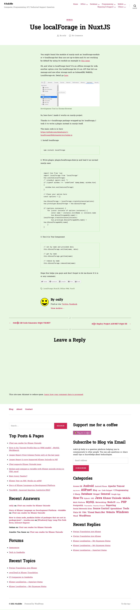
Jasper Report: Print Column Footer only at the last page (34, 455)
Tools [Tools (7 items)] (126, 509)
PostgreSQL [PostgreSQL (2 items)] (78, 506)
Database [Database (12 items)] (86, 494)
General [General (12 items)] (105, 494)
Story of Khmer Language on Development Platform (32, 486)
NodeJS (70, 21)
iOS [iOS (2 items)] (92, 499)
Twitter (65, 305)
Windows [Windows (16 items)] (122, 513)
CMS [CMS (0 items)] (99, 491)
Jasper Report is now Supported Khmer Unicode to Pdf (33, 460)
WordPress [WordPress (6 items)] (85, 516)
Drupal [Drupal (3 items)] (96, 494)
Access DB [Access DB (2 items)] (77, 487)
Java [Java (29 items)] (98, 498)
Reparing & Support (105, 7)
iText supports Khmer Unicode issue (25, 465)
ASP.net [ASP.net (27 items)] (86, 490)
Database (93, 4)
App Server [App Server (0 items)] (76, 491)
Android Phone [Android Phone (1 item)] (101, 487)
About (21, 410)
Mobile (120, 4)
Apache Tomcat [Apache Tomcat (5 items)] (116, 486)
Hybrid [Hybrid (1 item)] (87, 499)
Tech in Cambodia (17, 553)
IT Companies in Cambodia (21, 578)
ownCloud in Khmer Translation (23, 573)
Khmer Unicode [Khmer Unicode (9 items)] (112, 498)
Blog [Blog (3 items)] (95, 490)
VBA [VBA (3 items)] (84, 513)
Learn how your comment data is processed (63, 395)
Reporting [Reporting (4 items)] (111, 506)
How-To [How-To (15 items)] (78, 499)
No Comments (77, 36)
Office (83, 4)
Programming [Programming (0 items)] (88, 506)
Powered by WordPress (34, 604)
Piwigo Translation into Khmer (23, 568)
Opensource (14, 548)
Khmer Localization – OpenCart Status (26, 582)
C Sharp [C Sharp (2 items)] (76, 495)
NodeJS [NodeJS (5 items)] (111, 502)
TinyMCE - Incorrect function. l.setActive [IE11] (29, 490)
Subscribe (81, 468)
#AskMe (9, 4)
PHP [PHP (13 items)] (124, 503)
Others (120, 7)
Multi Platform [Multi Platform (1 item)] (79, 503)
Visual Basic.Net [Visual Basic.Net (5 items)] (96, 512)
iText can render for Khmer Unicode (25, 443)
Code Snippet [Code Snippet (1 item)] (107, 491)
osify (64, 36)
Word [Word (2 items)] (75, 516)
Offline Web (64, 289)
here (66, 76)
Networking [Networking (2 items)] (100, 503)
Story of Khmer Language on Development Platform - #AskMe (37, 511)
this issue (85, 61)
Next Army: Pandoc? (18, 476)
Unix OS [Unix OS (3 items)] (77, 513)
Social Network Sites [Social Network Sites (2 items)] (82, 509)
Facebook (73, 305)
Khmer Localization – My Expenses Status (27, 587)
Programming (107, 4)
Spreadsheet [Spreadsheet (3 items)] (116, 509)
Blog (11, 410)
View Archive (58, 309)
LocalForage (48, 289)
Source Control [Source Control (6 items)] (101, 509)
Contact (32, 410)
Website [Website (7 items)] (110, 513)
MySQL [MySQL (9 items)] (90, 502)
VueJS (72, 289)
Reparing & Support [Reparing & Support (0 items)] (99, 506)
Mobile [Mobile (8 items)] (126, 498)
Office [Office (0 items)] (118, 503)
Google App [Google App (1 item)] (115, 495)
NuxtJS (56, 289)
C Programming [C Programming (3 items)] (120, 490)
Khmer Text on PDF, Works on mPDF (25, 481)
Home (75, 4)
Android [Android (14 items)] (88, 486)
